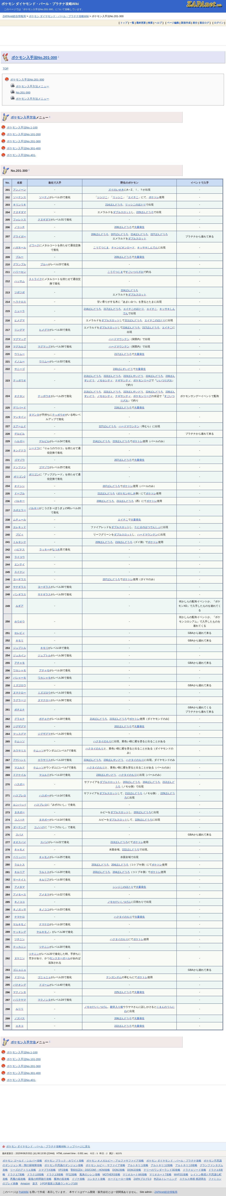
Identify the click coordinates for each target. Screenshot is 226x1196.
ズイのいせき (116, 189)
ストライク (35, 279)
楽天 (35, 1183)
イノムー (19, 361)
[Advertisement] (113, 35)
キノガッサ (19, 909)
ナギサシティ (123, 380)
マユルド (19, 767)
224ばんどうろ (129, 290)
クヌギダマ (19, 212)
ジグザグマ (19, 726)
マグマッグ (19, 339)
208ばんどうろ (122, 227)
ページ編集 (173, 22)
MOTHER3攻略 (111, 1174)
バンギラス (19, 594)
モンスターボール (60, 958)
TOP (5, 68)
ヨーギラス (19, 579)
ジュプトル (19, 647)
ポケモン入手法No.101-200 (24, 134)
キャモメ (19, 849)
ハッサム (19, 281)
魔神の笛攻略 (61, 1178)
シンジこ (102, 197)
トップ (123, 22)
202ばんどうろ (122, 726)
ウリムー (19, 354)
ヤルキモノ (19, 924)
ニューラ (19, 311)
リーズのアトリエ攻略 (23, 1169)
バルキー (19, 500)
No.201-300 (23, 92)
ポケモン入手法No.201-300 (34, 57)
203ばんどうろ (131, 782)
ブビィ (19, 534)
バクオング (19, 984)
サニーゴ (19, 369)
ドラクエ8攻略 (35, 1174)
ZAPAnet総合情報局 (14, 16)
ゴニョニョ (19, 969)
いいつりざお (164, 380)
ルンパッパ (19, 804)
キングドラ (19, 450)
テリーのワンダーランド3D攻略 (162, 1169)
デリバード (19, 407)
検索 (150, 22)
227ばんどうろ (159, 234)
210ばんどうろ (123, 542)
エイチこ (133, 197)
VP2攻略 (63, 1169)
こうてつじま (101, 247)
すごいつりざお (135, 271)
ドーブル (19, 493)
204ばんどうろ (151, 782)
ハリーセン (19, 271)
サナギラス (19, 586)
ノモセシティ (105, 380)
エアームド (19, 426)
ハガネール (19, 247)
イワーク (34, 245)
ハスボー (19, 784)
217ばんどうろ (112, 308)
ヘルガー (19, 441)
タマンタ (34, 414)
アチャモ (19, 662)
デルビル (19, 433)
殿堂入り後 (116, 1006)
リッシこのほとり (135, 204)
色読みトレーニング (165, 1178)
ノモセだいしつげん (119, 901)
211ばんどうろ (133, 320)
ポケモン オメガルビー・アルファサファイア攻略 (115, 1160)
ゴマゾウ (19, 459)
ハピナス (19, 549)
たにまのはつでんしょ (147, 527)
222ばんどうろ (112, 376)
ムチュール (19, 519)
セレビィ (19, 632)
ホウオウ (19, 621)
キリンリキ (19, 204)
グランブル (19, 264)
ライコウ (19, 557)
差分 (195, 22)
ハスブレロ (19, 795)
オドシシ (19, 486)
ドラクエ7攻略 (16, 1174)
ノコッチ (19, 227)
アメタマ (19, 886)
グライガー (19, 236)
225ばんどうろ (122, 992)
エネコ (19, 1025)
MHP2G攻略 (181, 1174)
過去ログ (204, 22)
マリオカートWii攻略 (135, 1174)
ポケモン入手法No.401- (21, 155)
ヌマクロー (19, 692)
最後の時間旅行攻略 (39, 1178)
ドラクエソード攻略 (194, 1169)
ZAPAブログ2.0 (142, 1178)
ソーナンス (19, 197)
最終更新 (141, 22)
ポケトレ (154, 197)
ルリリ (19, 1008)
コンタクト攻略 (96, 1178)
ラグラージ (19, 700)
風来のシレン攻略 (89, 1174)
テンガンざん (114, 977)
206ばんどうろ (99, 234)
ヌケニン (19, 958)
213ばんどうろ (92, 376)
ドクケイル (19, 774)
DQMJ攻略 (118, 1169)
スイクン (19, 571)
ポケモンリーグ (142, 380)
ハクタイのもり (102, 741)
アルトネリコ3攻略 (186, 1165)
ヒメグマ (19, 320)
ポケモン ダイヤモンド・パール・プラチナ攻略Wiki (40, 4)
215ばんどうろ (121, 441)
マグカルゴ (19, 346)
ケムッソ (19, 741)
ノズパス (19, 1018)
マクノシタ (19, 992)
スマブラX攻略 (47, 1169)
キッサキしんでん (147, 247)
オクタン (19, 396)
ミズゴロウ (19, 685)
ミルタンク (19, 542)
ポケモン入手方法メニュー (32, 86)
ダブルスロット (122, 212)
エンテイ (19, 564)
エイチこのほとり (133, 308)
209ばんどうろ (122, 256)
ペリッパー (19, 857)
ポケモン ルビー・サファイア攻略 (105, 1165)
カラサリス (19, 750)
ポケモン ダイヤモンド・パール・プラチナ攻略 (173, 1160)
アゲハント (19, 759)
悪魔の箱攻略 (18, 1178)
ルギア (19, 605)
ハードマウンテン (119, 339)
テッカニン (19, 946)
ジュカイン (19, 655)
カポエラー (19, 510)
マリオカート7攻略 (160, 1174)
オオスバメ (19, 842)
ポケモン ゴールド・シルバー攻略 (22, 1160)
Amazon (25, 1183)
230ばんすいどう (123, 369)
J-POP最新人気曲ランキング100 (59, 1183)
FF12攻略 (71, 1174)
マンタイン (19, 416)
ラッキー (44, 549)
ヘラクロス (19, 301)
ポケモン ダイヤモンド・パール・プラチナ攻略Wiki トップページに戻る (48, 1146)
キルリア (19, 872)
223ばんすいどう (133, 376)
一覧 (131, 22)
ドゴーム (19, 977)
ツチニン (19, 939)
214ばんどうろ (113, 204)
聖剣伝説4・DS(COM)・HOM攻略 (90, 1169)
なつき (56, 549)
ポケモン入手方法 (23, 117)
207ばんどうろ (119, 234)
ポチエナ (19, 709)
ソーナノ (44, 197)
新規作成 (186, 22)
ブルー (19, 256)
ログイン (219, 22)
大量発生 (139, 227)
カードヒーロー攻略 (119, 1178)
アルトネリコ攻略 (138, 1165)
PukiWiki (24, 1191)
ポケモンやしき (126, 493)
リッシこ (118, 197)
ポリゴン (34, 474)
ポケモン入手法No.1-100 (22, 127)
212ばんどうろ (106, 493)
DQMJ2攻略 (134, 1169)
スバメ (19, 834)
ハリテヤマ (19, 999)
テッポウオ (19, 380)
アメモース (19, 894)
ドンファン (19, 467)
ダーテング (19, 827)
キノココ (19, 901)
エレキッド (19, 527)
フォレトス (19, 219)
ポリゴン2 (19, 476)
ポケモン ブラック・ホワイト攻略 (64, 1160)
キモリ (19, 640)
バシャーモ (19, 677)
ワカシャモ (19, 670)
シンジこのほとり (123, 886)
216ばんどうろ (92, 308)
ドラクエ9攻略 (54, 1174)
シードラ (34, 448)
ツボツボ (19, 292)
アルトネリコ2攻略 (162, 1165)
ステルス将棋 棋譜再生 (193, 1178)
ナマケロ (19, 916)
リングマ (19, 329)
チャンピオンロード (123, 247)
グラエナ (19, 718)
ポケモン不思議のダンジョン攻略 (63, 1165)
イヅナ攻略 (78, 1178)
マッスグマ (19, 733)
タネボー (19, 812)
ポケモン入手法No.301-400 (24, 148)
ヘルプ (158, 22)
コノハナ (19, 819)
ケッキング (19, 931)
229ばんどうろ (144, 212)
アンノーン (19, 189)
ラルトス (19, 864)
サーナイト (19, 879)
